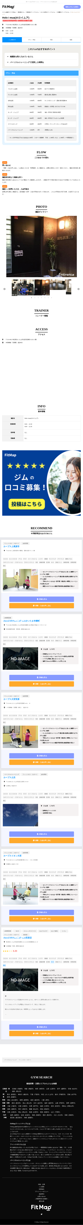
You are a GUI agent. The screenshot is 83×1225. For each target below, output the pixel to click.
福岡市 (16, 1115)
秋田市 (42, 1089)
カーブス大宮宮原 (11, 699)
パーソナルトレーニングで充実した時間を (26, 62)
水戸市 (74, 1094)
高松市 (25, 1109)
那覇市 (30, 1118)
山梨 (56, 1103)
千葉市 (37, 1094)
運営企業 (41, 1201)
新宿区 (13, 1094)
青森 (25, 1089)
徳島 (8, 1109)
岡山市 (25, 1112)
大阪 (8, 1106)
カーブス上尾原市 (11, 546)
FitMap (37, 1222)
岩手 (58, 1089)
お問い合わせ (42, 1196)
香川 (19, 1109)
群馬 (8, 1097)
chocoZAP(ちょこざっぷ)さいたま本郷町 (21, 621)
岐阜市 (37, 1100)
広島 (8, 1112)
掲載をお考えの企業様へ (72, 7)
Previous (4, 289)
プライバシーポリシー (41, 1191)
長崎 (33, 1115)
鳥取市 (46, 1112)
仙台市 (74, 1089)
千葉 (31, 1094)
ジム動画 (41, 1187)
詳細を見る (43, 599)
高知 (41, 1109)
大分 (55, 1115)
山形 (47, 1089)
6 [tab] (48, 298)
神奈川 (20, 1094)
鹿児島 (12, 1118)
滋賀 (41, 1106)
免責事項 (41, 1194)
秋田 (36, 1089)
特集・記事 (41, 1184)
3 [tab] (38, 298)
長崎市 (38, 1115)
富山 (24, 1103)
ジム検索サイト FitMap (10, 12)
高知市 (46, 1109)
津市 (47, 1100)
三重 (43, 1100)
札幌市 (20, 1089)
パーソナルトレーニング (10, 1060)
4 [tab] (41, 298)
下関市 (57, 1112)
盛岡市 (63, 1089)
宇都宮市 (62, 1094)
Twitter (41, 1214)
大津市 (46, 1106)
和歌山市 (70, 1106)
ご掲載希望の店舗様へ (41, 1199)
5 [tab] (45, 298)
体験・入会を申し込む (43, 606)
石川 (35, 1103)
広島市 (14, 1112)
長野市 (72, 1103)
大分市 (60, 1115)
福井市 (51, 1103)
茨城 (68, 1094)
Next (78, 289)
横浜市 (26, 1094)
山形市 (52, 1089)
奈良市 (57, 1106)
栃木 (56, 1094)
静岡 (21, 1100)
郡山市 (18, 1091)
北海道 (14, 1089)
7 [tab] (51, 298)
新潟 (13, 1103)
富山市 (29, 1103)
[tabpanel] (42, 287)
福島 (13, 1091)
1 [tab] (31, 298)
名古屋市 (14, 1100)
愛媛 (30, 1109)
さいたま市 (49, 1094)
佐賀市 (27, 1115)
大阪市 (14, 1106)
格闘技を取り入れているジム (21, 57)
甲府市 (62, 1103)
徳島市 (14, 1109)
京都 (19, 1106)
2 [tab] (35, 298)
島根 (30, 1112)
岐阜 (32, 1100)
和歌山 (64, 1106)
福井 (45, 1103)
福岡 (11, 1115)
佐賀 (22, 1115)
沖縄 (25, 1118)
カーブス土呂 (9, 777)
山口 (52, 1112)
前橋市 (13, 1097)
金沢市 (40, 1103)
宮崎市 (71, 1115)
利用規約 (41, 1189)
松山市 (35, 1109)
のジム (21, 12)
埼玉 (42, 1094)
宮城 (69, 1089)
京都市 (25, 1106)
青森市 (31, 1089)
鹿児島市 (19, 1118)
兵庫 (30, 1106)
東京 (8, 1094)
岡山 (19, 1112)
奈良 (52, 1106)
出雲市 (35, 1112)
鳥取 (41, 1112)
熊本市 (49, 1115)
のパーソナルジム (32, 12)
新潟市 (18, 1103)
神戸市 (35, 1106)
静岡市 (26, 1100)
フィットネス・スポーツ (25, 1060)
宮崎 (66, 1115)
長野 (67, 1103)
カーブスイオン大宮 (12, 856)
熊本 (44, 1115)
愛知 (8, 1100)
